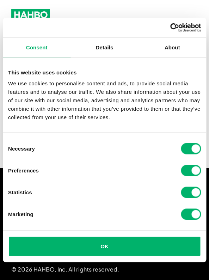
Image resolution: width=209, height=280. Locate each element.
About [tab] (172, 47)
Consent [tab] (37, 47)
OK (104, 246)
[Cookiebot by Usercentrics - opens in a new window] (170, 27)
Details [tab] (104, 47)
